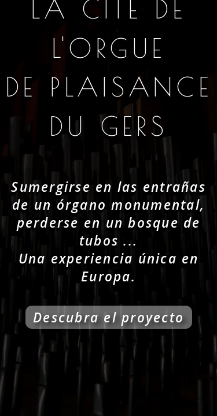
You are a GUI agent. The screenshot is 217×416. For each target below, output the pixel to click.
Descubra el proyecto (108, 317)
